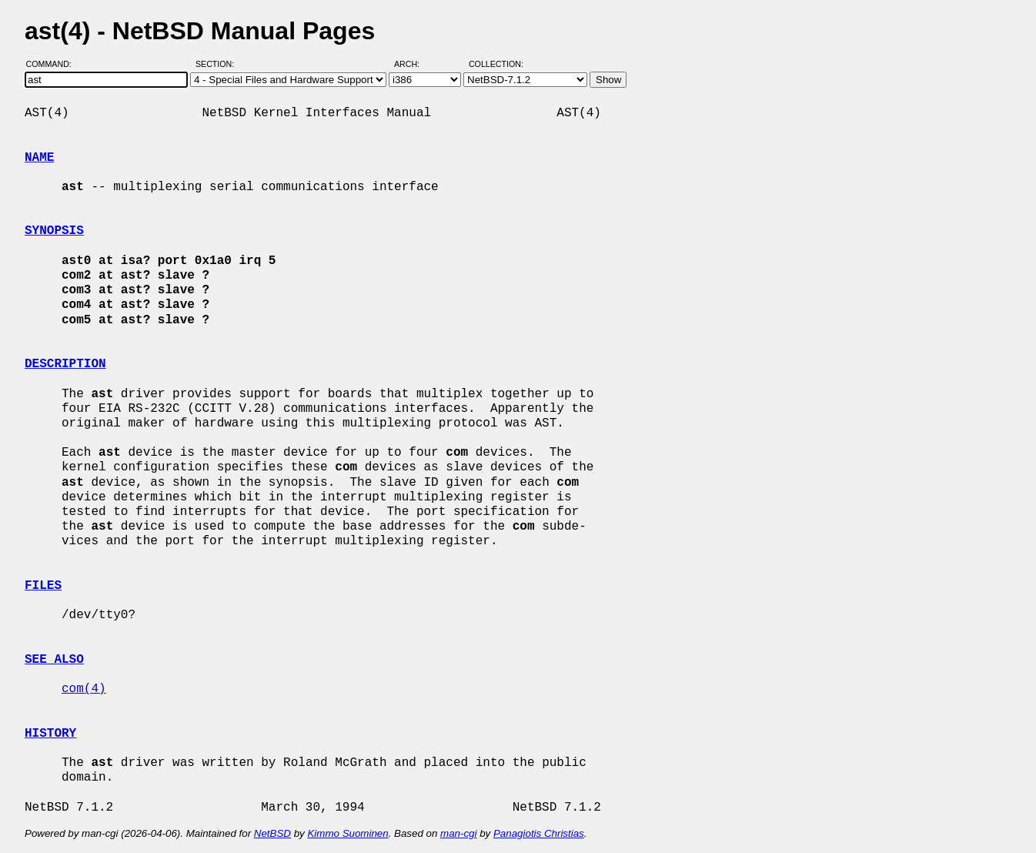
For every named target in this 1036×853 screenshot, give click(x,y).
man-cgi (458, 833)
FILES (43, 585)
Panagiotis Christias (538, 833)
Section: (218, 64)
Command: (53, 64)
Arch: (413, 64)
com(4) (84, 689)
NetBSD (272, 833)
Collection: (496, 64)
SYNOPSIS (54, 230)
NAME (39, 157)
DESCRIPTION (65, 364)
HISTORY (50, 733)
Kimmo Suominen (347, 833)
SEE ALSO (54, 659)
